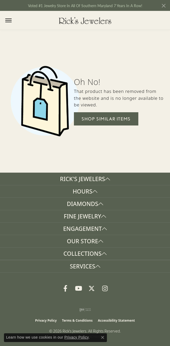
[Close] (163, 5)
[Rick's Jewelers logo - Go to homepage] (85, 20)
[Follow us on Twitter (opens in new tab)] (91, 288)
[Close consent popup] (102, 337)
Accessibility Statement (116, 320)
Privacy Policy (46, 320)
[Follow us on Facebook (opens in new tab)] (65, 288)
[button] (19, 20)
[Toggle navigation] (8, 20)
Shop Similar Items (106, 119)
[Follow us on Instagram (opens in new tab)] (105, 288)
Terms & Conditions (77, 320)
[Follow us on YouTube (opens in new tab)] (78, 288)
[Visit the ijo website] (85, 310)
